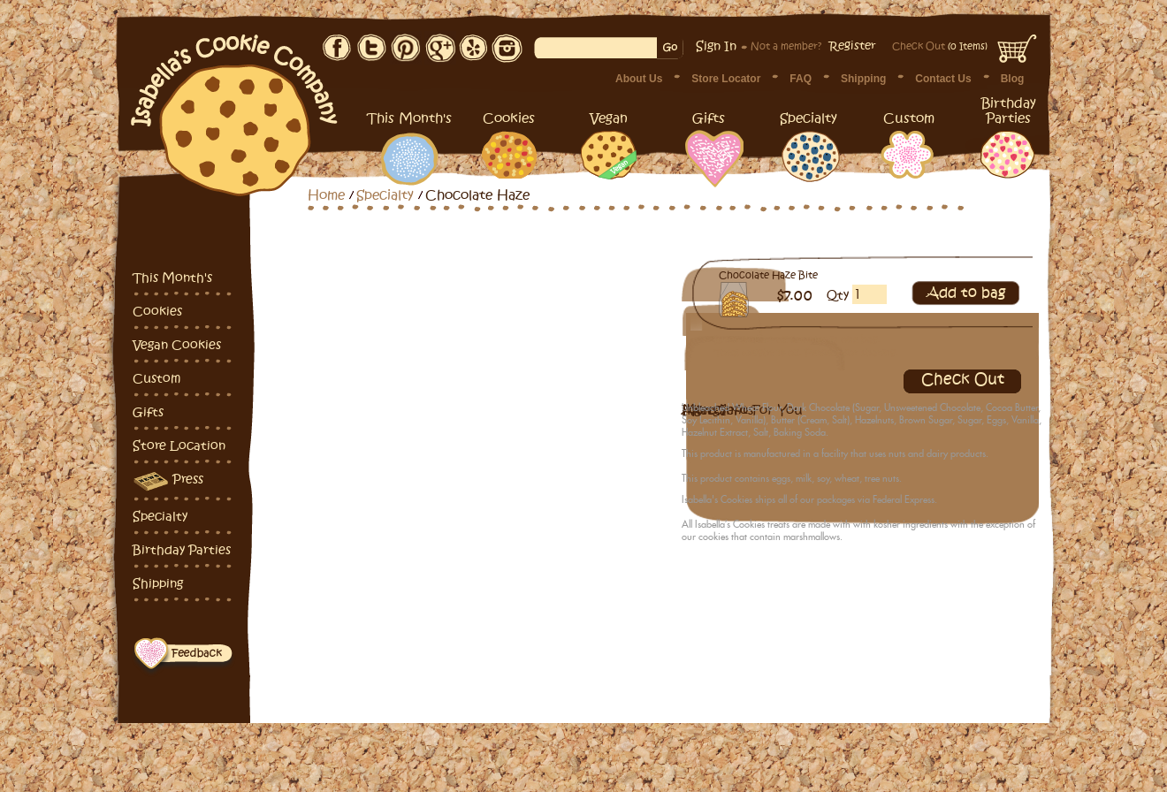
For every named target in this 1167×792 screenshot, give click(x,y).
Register (852, 46)
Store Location (179, 446)
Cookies (157, 311)
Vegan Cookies (177, 345)
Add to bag (966, 293)
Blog (1013, 78)
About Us (638, 78)
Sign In (716, 46)
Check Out (962, 379)
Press (168, 481)
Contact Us (943, 78)
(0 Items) (940, 46)
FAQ (800, 78)
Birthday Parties (182, 550)
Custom (156, 378)
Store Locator (725, 78)
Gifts (148, 412)
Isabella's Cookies (235, 106)
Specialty (160, 516)
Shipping (863, 78)
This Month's (172, 278)
